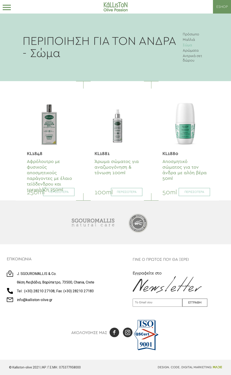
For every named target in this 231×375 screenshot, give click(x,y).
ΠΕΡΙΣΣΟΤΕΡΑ (59, 192)
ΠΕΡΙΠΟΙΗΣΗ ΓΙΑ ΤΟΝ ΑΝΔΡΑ (99, 41)
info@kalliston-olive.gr (34, 300)
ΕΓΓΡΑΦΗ (194, 302)
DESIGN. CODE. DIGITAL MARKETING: (190, 367)
